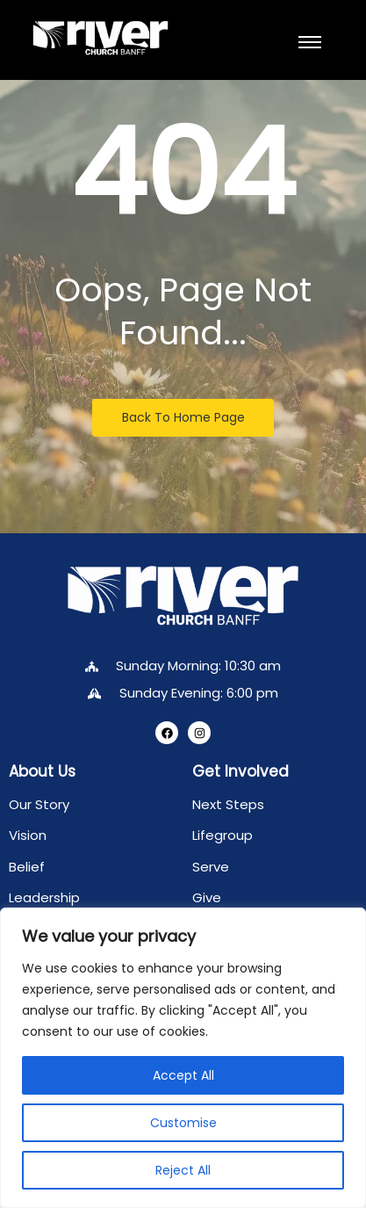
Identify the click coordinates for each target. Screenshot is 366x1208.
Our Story (39, 804)
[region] (183, 1058)
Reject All (183, 1170)
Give (206, 897)
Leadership (44, 897)
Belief (27, 866)
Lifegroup (222, 835)
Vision (28, 835)
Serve (210, 866)
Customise (183, 1123)
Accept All (183, 1075)
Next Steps (228, 804)
